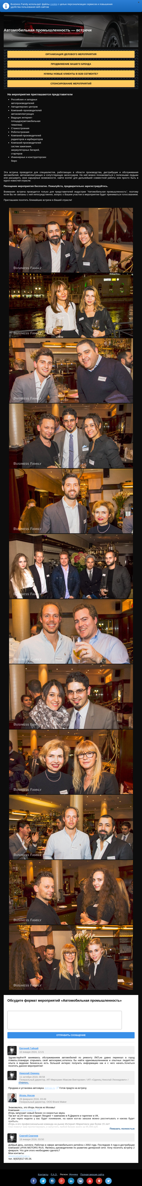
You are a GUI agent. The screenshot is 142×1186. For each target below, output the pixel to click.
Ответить (23, 1083)
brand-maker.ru (28, 1110)
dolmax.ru (49, 1088)
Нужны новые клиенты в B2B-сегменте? (71, 74)
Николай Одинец (29, 1073)
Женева (73, 1174)
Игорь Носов (27, 1095)
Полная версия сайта (92, 1174)
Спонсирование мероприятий (70, 83)
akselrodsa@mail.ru (19, 1156)
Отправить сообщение (71, 1035)
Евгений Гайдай (28, 1048)
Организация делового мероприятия (71, 54)
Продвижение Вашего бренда (71, 64)
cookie (53, 4)
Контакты (43, 1174)
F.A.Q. (54, 1174)
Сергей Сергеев (28, 1135)
